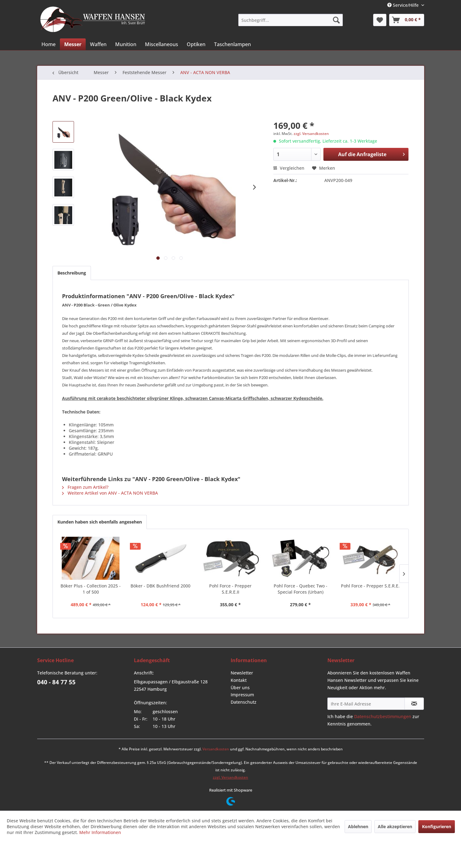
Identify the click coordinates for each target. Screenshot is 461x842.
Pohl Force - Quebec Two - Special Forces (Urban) (300, 589)
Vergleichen (288, 168)
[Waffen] (98, 44)
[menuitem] (290, 20)
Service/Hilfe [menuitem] (403, 5)
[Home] (48, 44)
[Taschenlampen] (232, 44)
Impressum (242, 695)
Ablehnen (358, 826)
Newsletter (242, 673)
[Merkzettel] (379, 20)
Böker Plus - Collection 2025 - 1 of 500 (91, 589)
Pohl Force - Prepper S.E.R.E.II (230, 589)
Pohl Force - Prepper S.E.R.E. (370, 586)
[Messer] (73, 44)
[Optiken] (196, 44)
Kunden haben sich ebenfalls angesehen (99, 522)
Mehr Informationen (100, 832)
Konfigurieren (436, 826)
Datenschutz (243, 702)
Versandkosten (215, 749)
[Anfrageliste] (406, 20)
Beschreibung (71, 273)
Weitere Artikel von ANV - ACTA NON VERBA (110, 493)
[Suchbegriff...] (290, 20)
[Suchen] (336, 20)
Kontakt (239, 680)
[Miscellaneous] (161, 44)
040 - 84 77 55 (56, 682)
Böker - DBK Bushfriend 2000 (160, 586)
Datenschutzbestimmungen (382, 716)
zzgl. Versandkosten (311, 133)
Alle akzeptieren (395, 826)
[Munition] (126, 44)
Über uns (240, 687)
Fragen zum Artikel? (85, 487)
